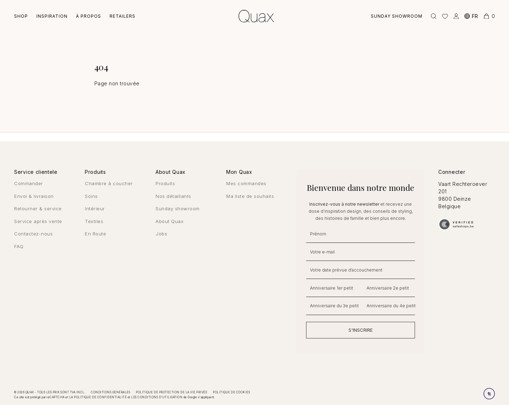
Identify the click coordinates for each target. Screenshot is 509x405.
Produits (165, 183)
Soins (91, 196)
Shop (21, 16)
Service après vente (38, 221)
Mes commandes (246, 183)
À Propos (88, 16)
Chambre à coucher (109, 183)
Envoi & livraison (34, 196)
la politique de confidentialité (98, 397)
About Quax (169, 221)
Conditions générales (110, 392)
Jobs (161, 233)
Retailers (122, 16)
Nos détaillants (173, 196)
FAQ (19, 246)
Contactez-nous (33, 233)
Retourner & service (38, 208)
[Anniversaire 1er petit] (332, 288)
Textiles (94, 221)
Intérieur (95, 208)
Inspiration (52, 16)
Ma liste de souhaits (250, 196)
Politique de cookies (231, 392)
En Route (95, 233)
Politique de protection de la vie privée (171, 392)
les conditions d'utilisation (156, 397)
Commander (28, 183)
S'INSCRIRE (361, 330)
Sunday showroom (396, 16)
